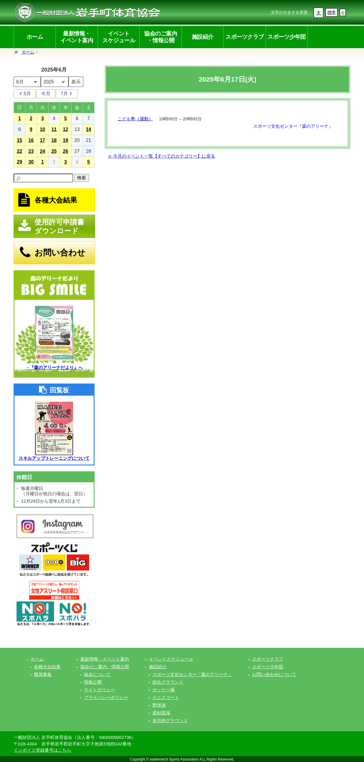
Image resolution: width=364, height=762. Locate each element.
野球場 (159, 705)
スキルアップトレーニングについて (54, 458)
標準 (331, 12)
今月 (46, 93)
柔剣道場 (161, 712)
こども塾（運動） (135, 118)
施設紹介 (203, 37)
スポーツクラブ (244, 37)
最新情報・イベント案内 (76, 36)
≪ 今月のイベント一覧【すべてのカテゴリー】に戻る (161, 155)
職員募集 (43, 674)
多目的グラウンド (170, 720)
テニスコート (165, 697)
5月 (24, 94)
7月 (67, 94)
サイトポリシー (99, 689)
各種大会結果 (47, 666)
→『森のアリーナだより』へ (54, 367)
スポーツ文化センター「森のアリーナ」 (192, 674)
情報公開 (93, 682)
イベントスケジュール (118, 36)
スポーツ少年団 (286, 37)
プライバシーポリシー (106, 697)
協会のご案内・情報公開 (160, 36)
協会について (97, 674)
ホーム (35, 37)
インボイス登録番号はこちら (42, 750)
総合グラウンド (167, 682)
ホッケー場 (163, 689)
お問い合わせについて (274, 674)
